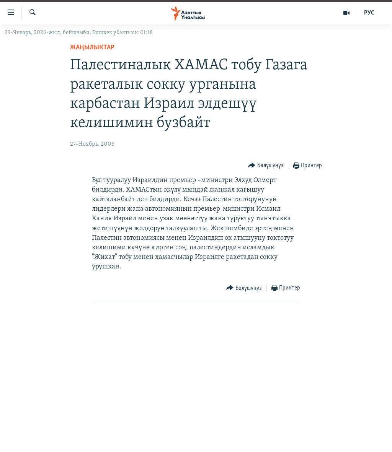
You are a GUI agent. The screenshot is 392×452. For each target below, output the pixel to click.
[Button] (265, 166)
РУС (369, 13)
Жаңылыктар (92, 47)
